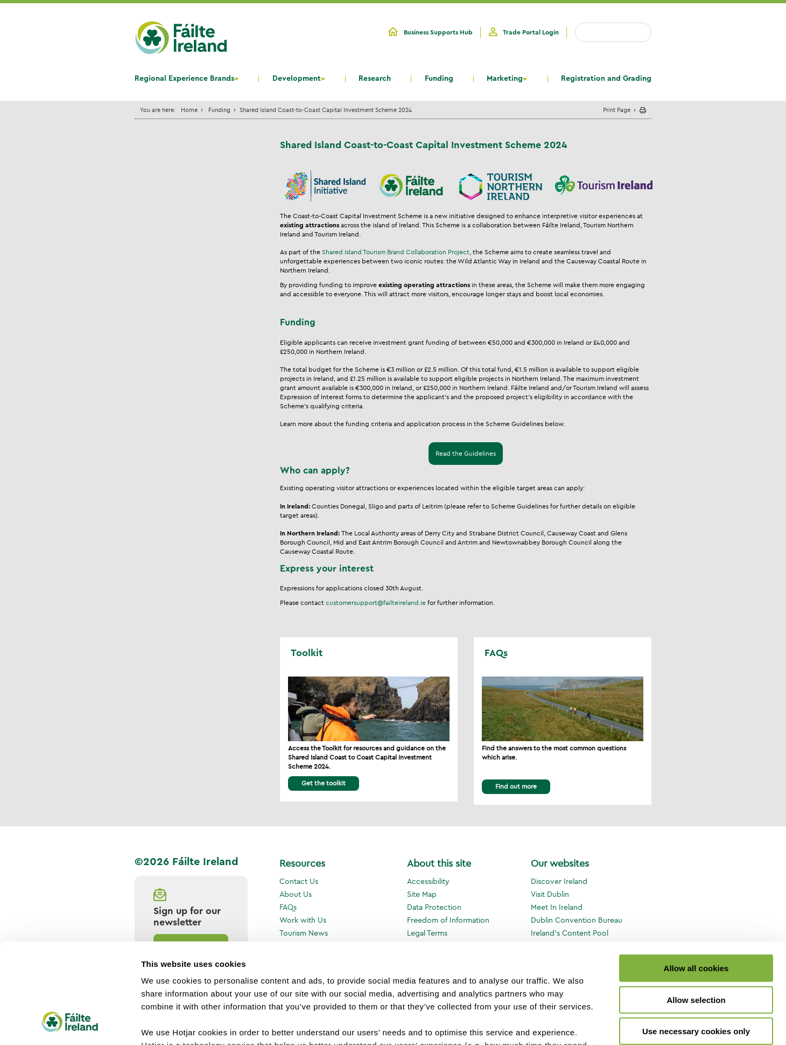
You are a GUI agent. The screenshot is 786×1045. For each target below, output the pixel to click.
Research (375, 78)
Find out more (516, 786)
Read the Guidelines (466, 454)
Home (189, 109)
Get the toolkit (323, 783)
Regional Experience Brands (184, 78)
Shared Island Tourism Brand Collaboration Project (395, 252)
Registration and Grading (606, 78)
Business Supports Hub (438, 32)
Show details (565, 1023)
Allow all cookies (696, 878)
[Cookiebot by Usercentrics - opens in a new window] (70, 1024)
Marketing (505, 78)
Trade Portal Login (531, 32)
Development (296, 78)
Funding (439, 78)
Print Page (616, 109)
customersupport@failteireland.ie (376, 602)
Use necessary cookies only (696, 941)
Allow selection (695, 910)
